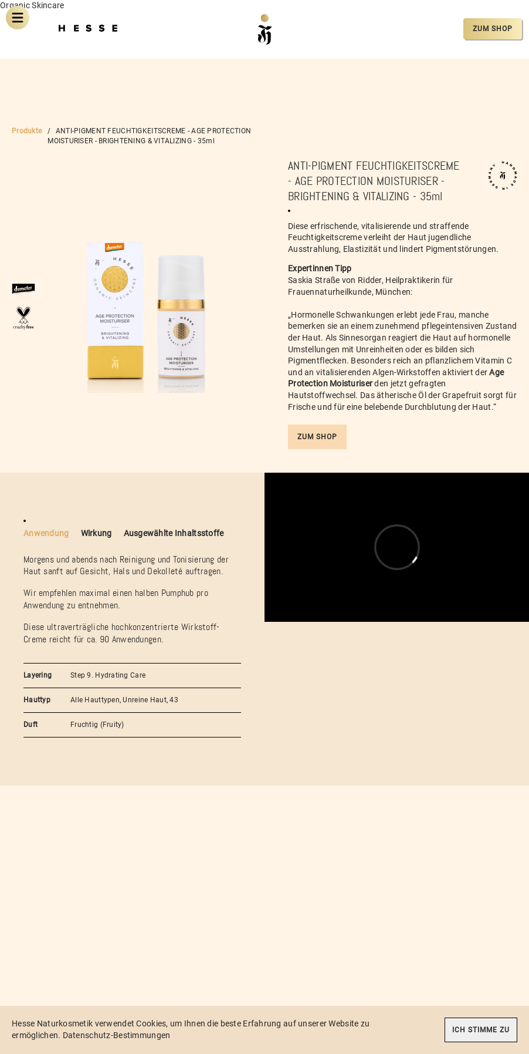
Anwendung (46, 533)
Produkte (27, 131)
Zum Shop (493, 29)
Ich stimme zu (481, 1030)
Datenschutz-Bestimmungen (117, 1035)
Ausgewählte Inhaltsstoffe (174, 533)
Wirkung (96, 533)
